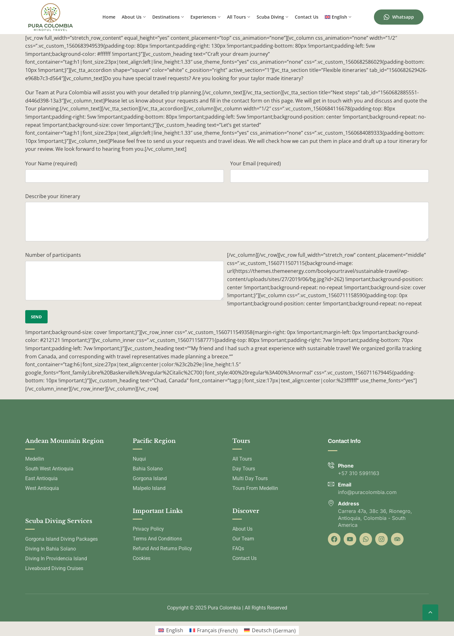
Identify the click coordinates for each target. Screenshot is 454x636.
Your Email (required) (255, 163)
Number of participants (53, 254)
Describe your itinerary (52, 196)
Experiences (205, 17)
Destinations (168, 17)
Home (108, 17)
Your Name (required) (51, 163)
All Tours (238, 17)
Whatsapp (398, 17)
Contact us (306, 17)
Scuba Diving (272, 17)
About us (134, 17)
